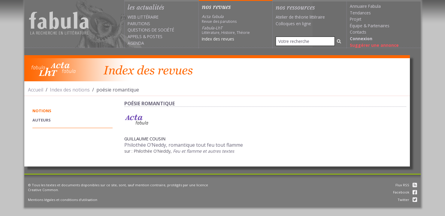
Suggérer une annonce (374, 45)
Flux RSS (406, 185)
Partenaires (378, 25)
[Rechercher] (339, 41)
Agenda (136, 43)
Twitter (407, 199)
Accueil (35, 89)
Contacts (358, 32)
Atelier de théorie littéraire (300, 17)
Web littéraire (143, 17)
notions (41, 110)
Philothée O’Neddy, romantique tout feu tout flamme (183, 145)
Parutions (139, 23)
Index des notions (70, 89)
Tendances (360, 13)
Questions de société (151, 30)
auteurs (41, 120)
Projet (355, 19)
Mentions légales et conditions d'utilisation (62, 199)
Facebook (405, 192)
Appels (135, 36)
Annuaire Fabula (365, 6)
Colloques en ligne (293, 23)
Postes (154, 36)
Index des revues (218, 39)
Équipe (356, 25)
